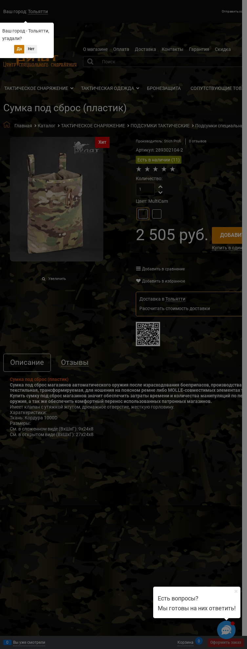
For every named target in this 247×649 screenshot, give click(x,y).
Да (19, 49)
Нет (31, 49)
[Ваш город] (236, 591)
